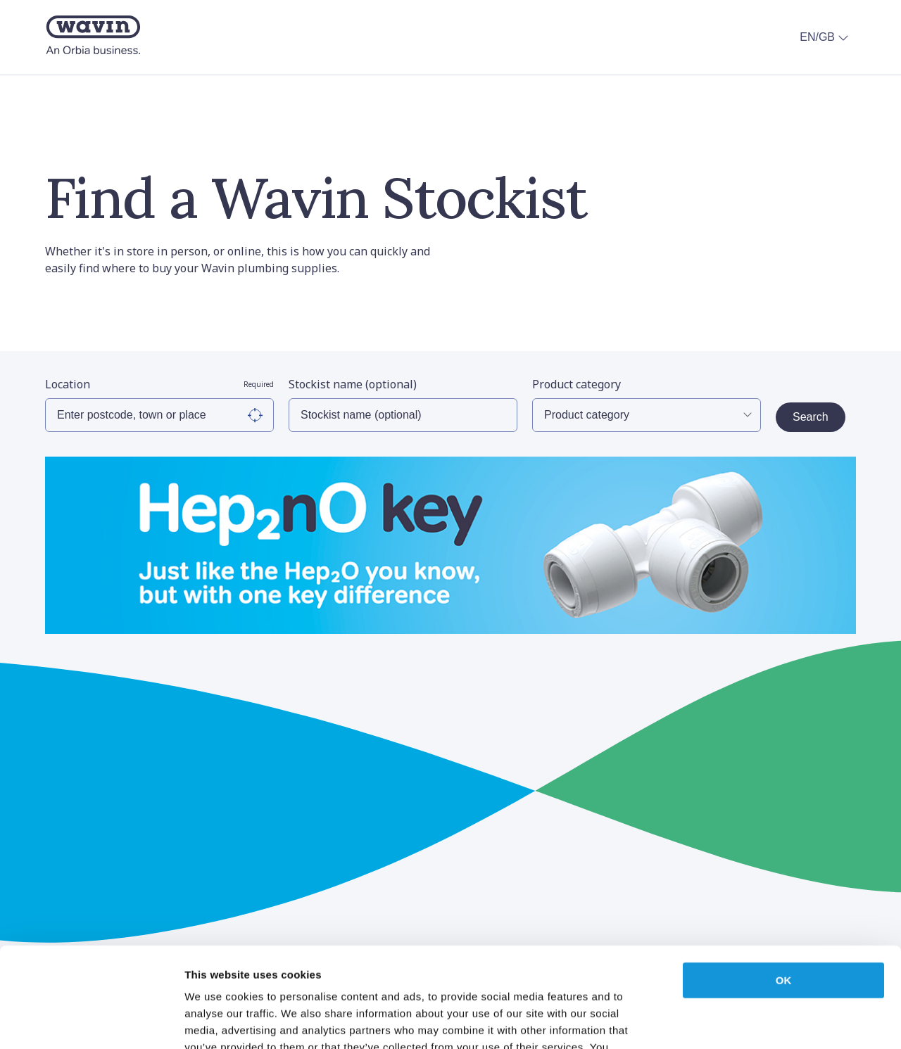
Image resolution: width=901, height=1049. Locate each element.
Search (810, 417)
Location (159, 384)
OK (784, 880)
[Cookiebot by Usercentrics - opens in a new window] (91, 1021)
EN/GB (826, 37)
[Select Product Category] (646, 415)
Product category (576, 384)
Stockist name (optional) (353, 384)
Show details (738, 1021)
